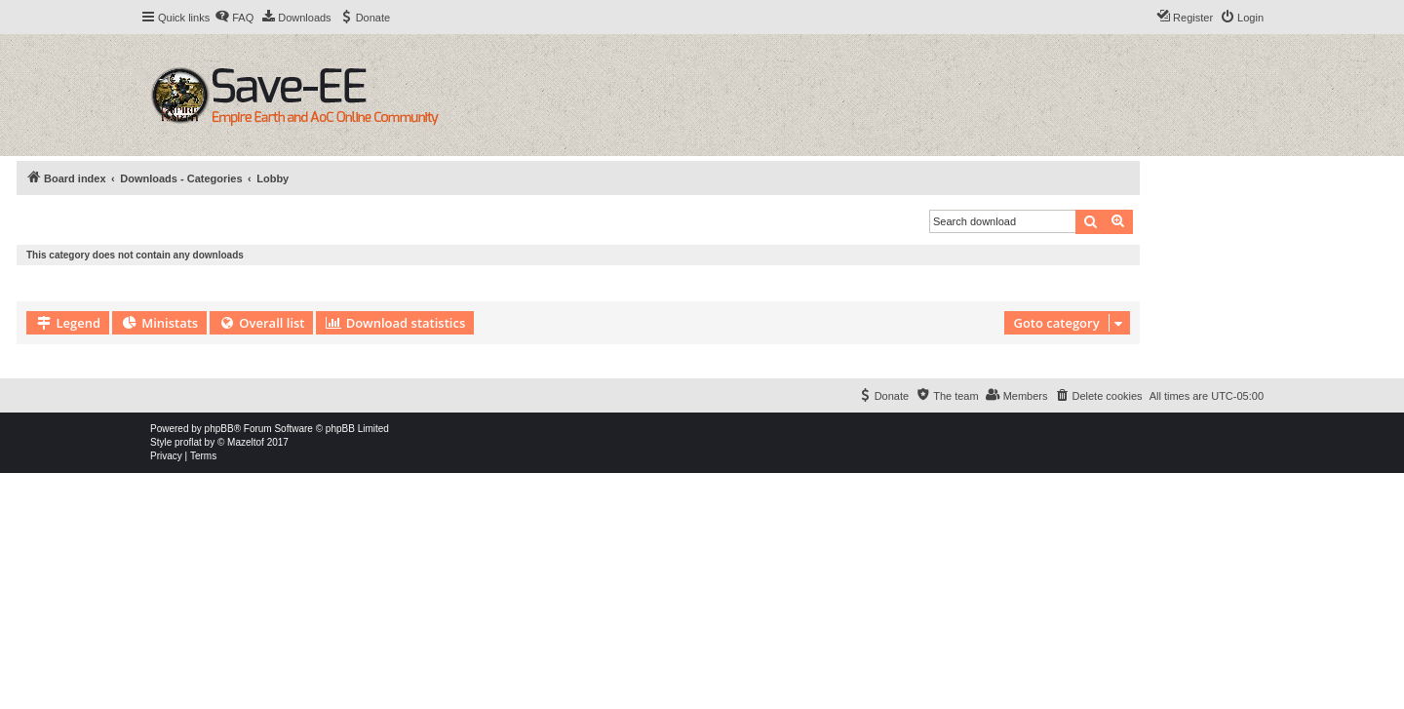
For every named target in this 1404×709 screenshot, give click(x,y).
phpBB (219, 428)
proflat (188, 442)
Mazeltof (245, 442)
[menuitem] (234, 17)
